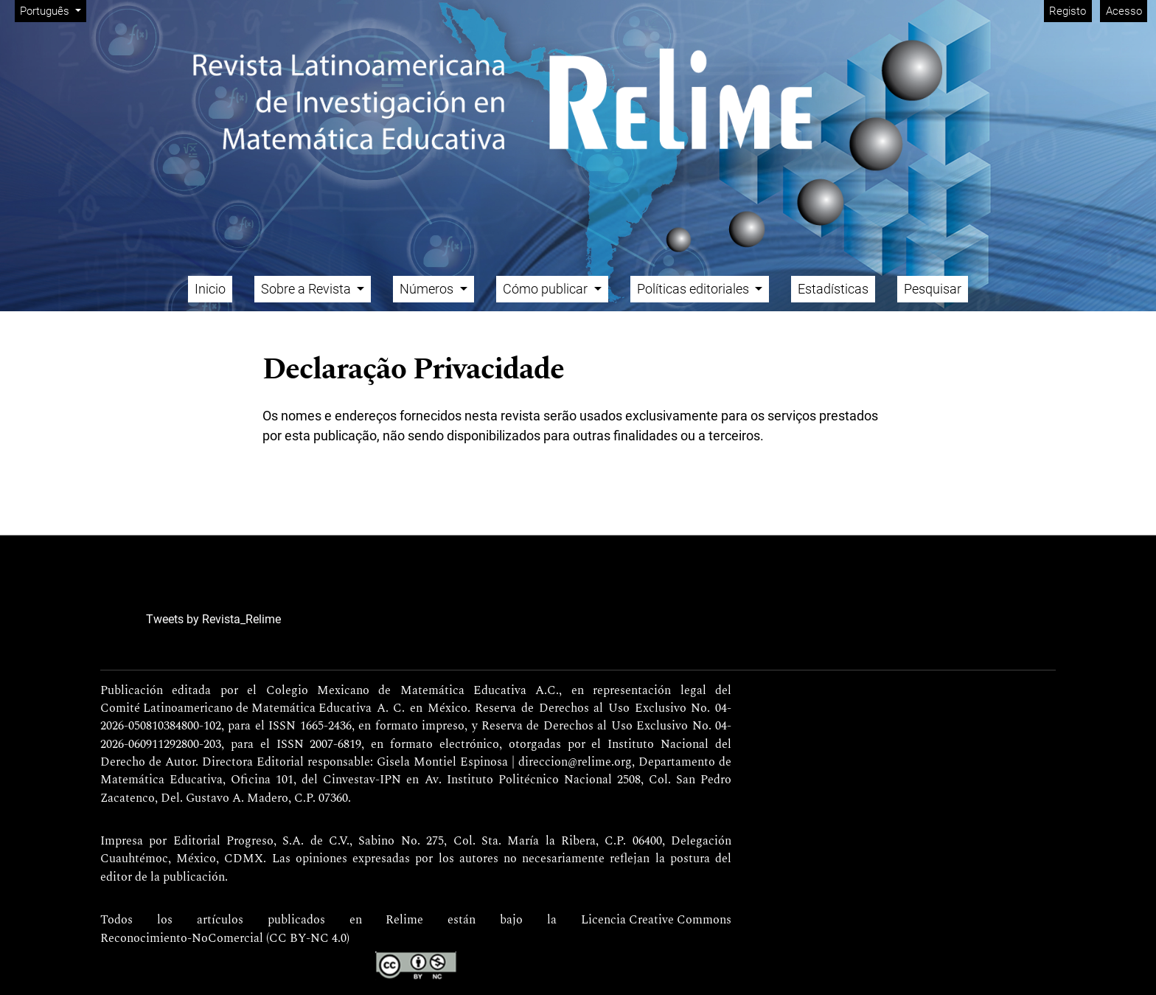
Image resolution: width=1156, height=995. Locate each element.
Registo (1067, 11)
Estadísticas (833, 289)
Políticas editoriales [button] (694, 289)
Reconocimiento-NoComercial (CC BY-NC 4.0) (224, 939)
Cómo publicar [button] (547, 289)
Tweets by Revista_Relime (213, 619)
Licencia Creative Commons (656, 920)
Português (52, 10)
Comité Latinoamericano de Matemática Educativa (236, 709)
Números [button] (428, 289)
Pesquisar (932, 289)
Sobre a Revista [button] (307, 289)
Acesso (1124, 11)
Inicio (210, 289)
